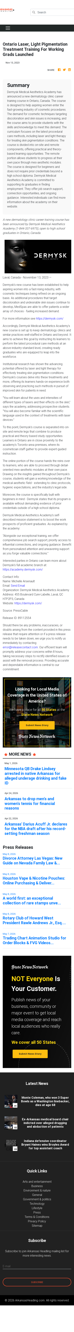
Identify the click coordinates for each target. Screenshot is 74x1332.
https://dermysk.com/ (49, 318)
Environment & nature (37, 1190)
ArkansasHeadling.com (30, 1300)
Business (37, 1186)
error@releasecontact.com (20, 647)
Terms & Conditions (37, 1217)
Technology (37, 1203)
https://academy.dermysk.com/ (23, 569)
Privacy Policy (37, 1221)
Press (37, 1212)
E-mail (6, 1266)
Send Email (18, 585)
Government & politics (37, 1199)
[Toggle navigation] (8, 28)
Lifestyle (37, 1208)
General (37, 1195)
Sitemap (37, 1225)
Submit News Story (37, 725)
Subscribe (37, 1282)
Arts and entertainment (37, 1181)
